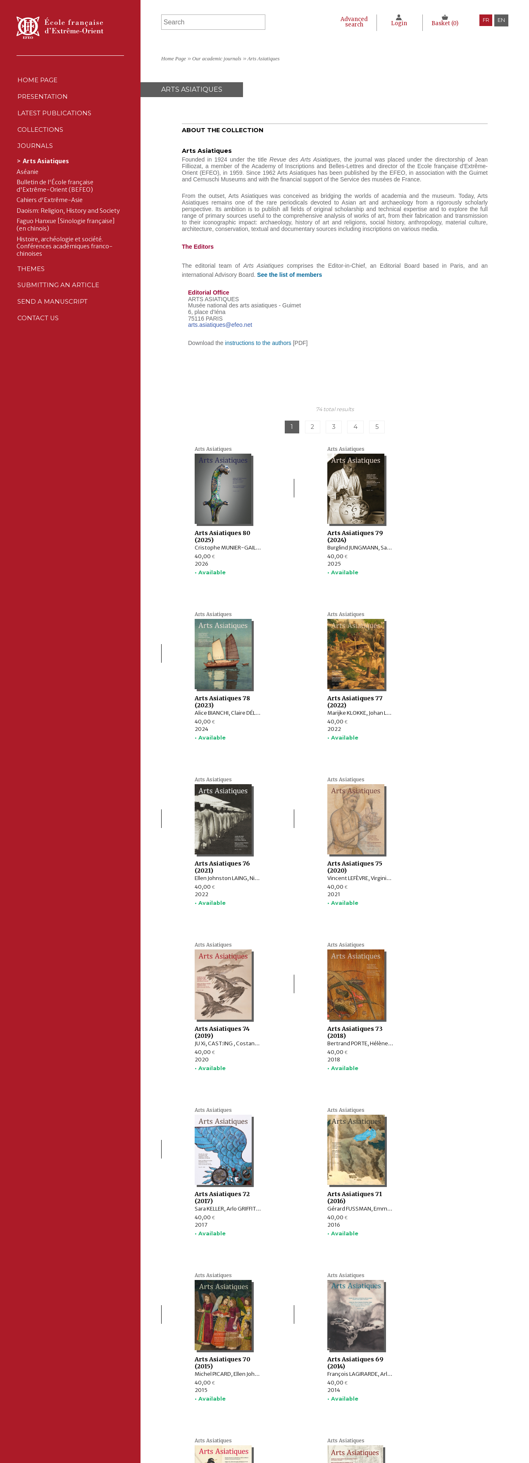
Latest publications (56, 122)
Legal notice (329, 1391)
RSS (317, 1427)
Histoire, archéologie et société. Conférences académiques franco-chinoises (65, 263)
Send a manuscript (53, 327)
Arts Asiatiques (46, 178)
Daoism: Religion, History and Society (68, 227)
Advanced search (350, 22)
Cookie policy (331, 1408)
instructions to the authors (258, 343)
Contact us (39, 347)
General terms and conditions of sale (361, 1417)
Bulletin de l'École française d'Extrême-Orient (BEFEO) (55, 203)
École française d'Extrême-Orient (60, 28)
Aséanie (27, 189)
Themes (206, 1417)
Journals (209, 1408)
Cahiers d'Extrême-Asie (50, 217)
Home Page (38, 82)
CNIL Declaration (335, 1399)
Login (397, 23)
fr (485, 20)
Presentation (44, 102)
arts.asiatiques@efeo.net (220, 324)
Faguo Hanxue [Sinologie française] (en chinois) (66, 242)
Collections (213, 1399)
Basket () (444, 23)
